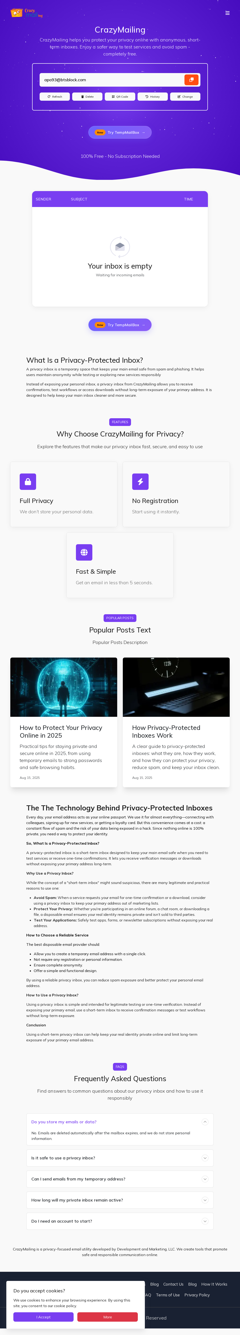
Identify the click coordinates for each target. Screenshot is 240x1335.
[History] (153, 101)
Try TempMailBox (120, 139)
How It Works (214, 1290)
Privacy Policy (197, 1301)
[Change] (185, 101)
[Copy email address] (191, 81)
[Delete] (87, 101)
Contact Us (135, 1290)
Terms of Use (168, 1301)
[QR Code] (120, 101)
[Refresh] (55, 101)
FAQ (147, 1301)
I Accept (34, 1314)
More (73, 1314)
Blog (154, 1290)
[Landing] (120, 81)
